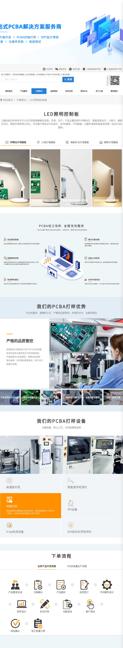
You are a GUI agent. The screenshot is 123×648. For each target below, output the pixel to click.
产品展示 (23, 91)
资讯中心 (84, 91)
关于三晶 (99, 91)
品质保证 (54, 91)
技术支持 (69, 91)
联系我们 (114, 91)
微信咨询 (62, 69)
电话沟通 (76, 69)
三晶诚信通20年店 (93, 69)
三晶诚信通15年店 (114, 69)
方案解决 (39, 91)
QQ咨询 (49, 69)
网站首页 (8, 91)
